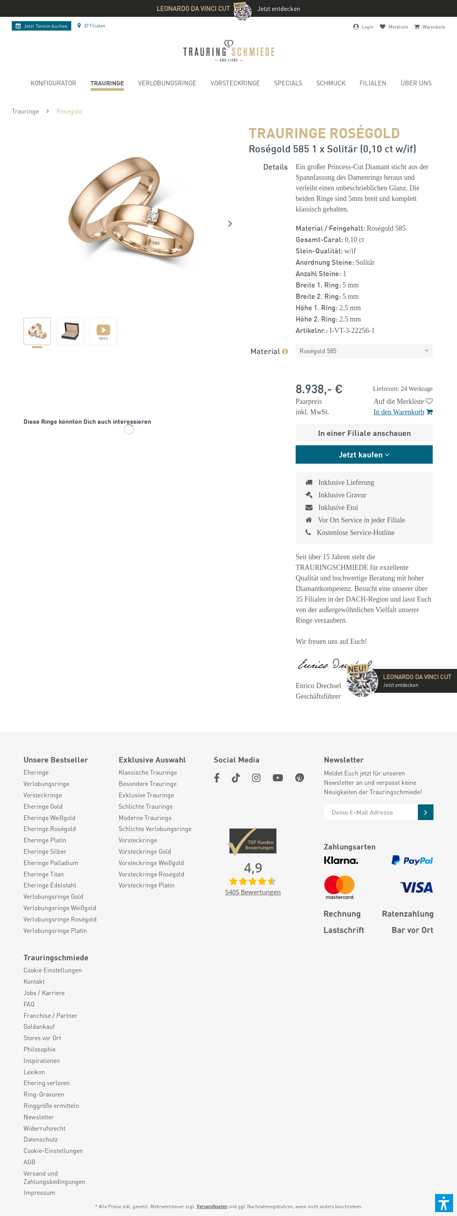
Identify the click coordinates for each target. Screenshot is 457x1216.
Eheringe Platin (44, 840)
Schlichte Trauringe (146, 806)
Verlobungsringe (46, 784)
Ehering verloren (46, 1083)
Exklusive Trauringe (146, 795)
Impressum (39, 1192)
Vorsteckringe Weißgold (151, 863)
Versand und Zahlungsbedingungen (54, 1177)
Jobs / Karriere (44, 993)
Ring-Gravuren (43, 1094)
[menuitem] (53, 84)
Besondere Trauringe (148, 784)
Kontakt (34, 981)
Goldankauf (39, 1026)
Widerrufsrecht (44, 1128)
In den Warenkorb (403, 412)
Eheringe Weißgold (49, 818)
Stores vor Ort (42, 1038)
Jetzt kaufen (361, 454)
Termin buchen (41, 26)
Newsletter (38, 1117)
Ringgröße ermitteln (51, 1105)
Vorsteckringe (42, 795)
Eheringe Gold (43, 806)
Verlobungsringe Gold (53, 896)
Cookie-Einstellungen (53, 1151)
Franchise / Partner (50, 1015)
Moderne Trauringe (145, 818)
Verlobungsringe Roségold (60, 919)
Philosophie (39, 1049)
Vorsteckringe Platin (147, 885)
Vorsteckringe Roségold (151, 874)
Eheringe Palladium (50, 863)
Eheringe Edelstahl (49, 885)
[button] (444, 1203)
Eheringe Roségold (49, 829)
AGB (29, 1162)
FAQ (28, 1004)
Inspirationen (41, 1060)
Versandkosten (212, 1206)
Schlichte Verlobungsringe (155, 829)
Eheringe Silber (45, 851)
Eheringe (36, 772)
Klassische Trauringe (148, 772)
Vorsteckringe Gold (145, 851)
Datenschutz (40, 1139)
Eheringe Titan (43, 874)
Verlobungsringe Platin (55, 930)
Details (275, 166)
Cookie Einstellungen (52, 970)
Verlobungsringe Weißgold (59, 908)
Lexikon (34, 1072)
